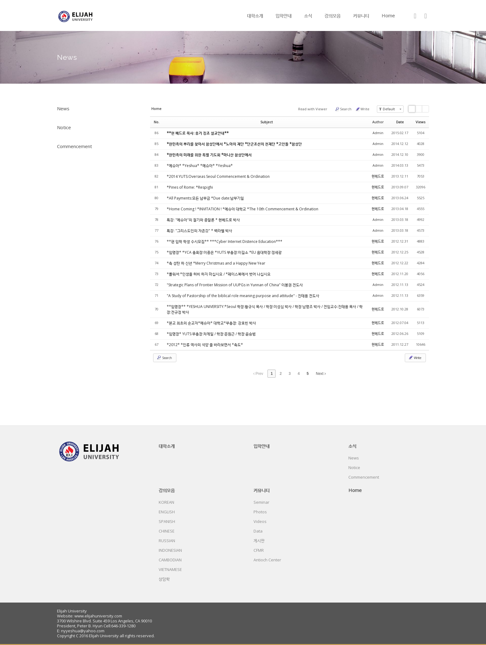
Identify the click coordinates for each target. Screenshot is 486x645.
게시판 (259, 540)
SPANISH (167, 521)
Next (321, 373)
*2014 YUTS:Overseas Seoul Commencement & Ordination (218, 176)
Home (388, 15)
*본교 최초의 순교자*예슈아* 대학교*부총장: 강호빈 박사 (211, 323)
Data (258, 531)
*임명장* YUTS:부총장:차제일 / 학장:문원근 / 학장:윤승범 (211, 333)
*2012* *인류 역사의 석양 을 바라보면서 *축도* (205, 344)
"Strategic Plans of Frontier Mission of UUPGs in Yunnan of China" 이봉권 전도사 (235, 284)
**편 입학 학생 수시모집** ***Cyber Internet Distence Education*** (224, 241)
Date (400, 122)
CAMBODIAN (170, 560)
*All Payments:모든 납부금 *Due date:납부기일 (205, 198)
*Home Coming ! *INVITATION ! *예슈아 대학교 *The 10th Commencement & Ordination (242, 209)
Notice (64, 127)
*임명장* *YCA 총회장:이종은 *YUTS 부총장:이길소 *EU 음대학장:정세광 (224, 252)
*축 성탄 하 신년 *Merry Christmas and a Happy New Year (216, 263)
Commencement (74, 146)
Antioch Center (267, 560)
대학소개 (255, 15)
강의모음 (333, 15)
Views (420, 122)
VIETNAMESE (170, 569)
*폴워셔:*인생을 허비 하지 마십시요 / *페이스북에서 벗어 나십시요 (219, 274)
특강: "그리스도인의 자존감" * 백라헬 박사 (199, 230)
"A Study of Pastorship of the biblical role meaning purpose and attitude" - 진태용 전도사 (243, 295)
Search (343, 109)
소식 (308, 15)
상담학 (164, 579)
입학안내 (284, 15)
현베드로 (378, 176)
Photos (260, 512)
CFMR (259, 550)
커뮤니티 (361, 15)
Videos (260, 521)
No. (156, 122)
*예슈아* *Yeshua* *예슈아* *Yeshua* (200, 165)
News (63, 108)
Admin (378, 132)
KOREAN (166, 502)
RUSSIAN (167, 540)
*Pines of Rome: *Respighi (190, 187)
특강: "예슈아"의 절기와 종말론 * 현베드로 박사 (203, 219)
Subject (266, 122)
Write (362, 109)
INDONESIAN (170, 550)
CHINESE (167, 531)
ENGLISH (167, 512)
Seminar (261, 502)
